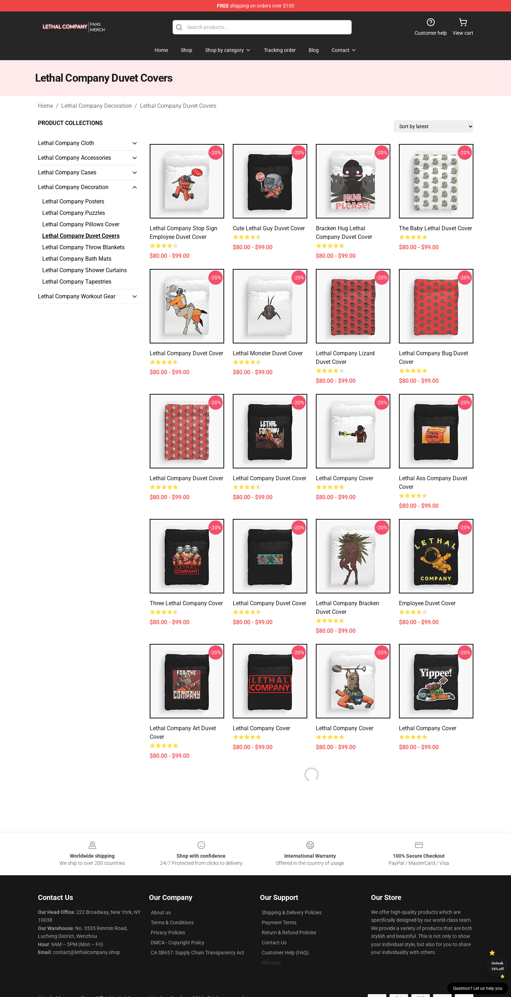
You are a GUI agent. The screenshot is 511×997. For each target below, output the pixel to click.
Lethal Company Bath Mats (76, 258)
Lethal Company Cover (344, 478)
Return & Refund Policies (289, 932)
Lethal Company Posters (73, 201)
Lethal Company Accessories (74, 157)
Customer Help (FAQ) (285, 952)
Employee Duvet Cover (427, 603)
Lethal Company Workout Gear (76, 296)
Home (45, 105)
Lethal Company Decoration (96, 105)
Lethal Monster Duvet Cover (268, 353)
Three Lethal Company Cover (186, 603)
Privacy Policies (168, 932)
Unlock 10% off (497, 966)
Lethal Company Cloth (66, 143)
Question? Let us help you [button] (477, 988)
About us (161, 912)
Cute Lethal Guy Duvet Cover (269, 228)
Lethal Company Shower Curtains (84, 270)
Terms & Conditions (172, 922)
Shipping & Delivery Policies (292, 912)
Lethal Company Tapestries (76, 281)
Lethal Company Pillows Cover (80, 224)
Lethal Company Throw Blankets (83, 247)
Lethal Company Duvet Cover (186, 353)
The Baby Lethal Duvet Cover (435, 228)
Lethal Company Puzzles (73, 212)
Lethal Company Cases (67, 172)
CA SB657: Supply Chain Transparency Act (197, 952)
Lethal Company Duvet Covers (178, 105)
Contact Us (274, 942)
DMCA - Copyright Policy (177, 942)
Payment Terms (279, 922)
